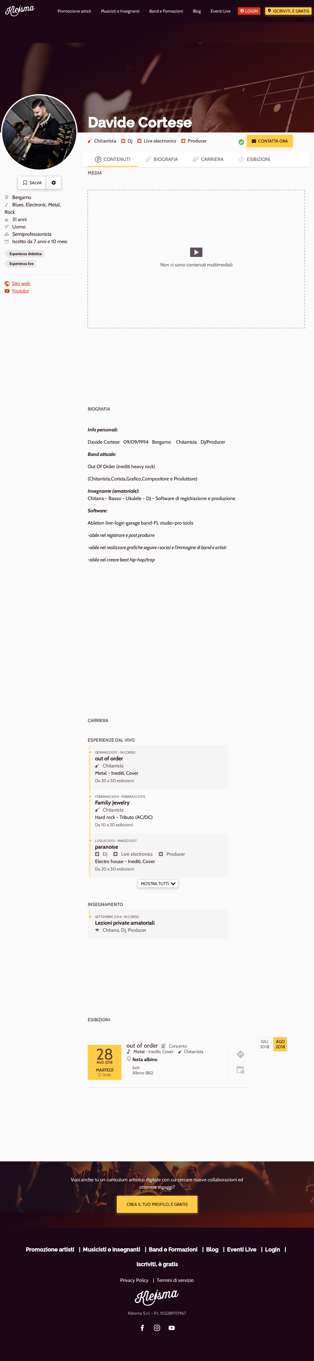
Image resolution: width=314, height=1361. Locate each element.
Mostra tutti (158, 883)
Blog (212, 1249)
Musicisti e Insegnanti (111, 1249)
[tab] (265, 1044)
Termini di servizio (175, 1280)
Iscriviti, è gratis (291, 11)
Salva (32, 182)
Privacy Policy (134, 1280)
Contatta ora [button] (270, 141)
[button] (54, 183)
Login (251, 11)
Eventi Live (241, 1249)
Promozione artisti (50, 1249)
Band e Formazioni (173, 1249)
